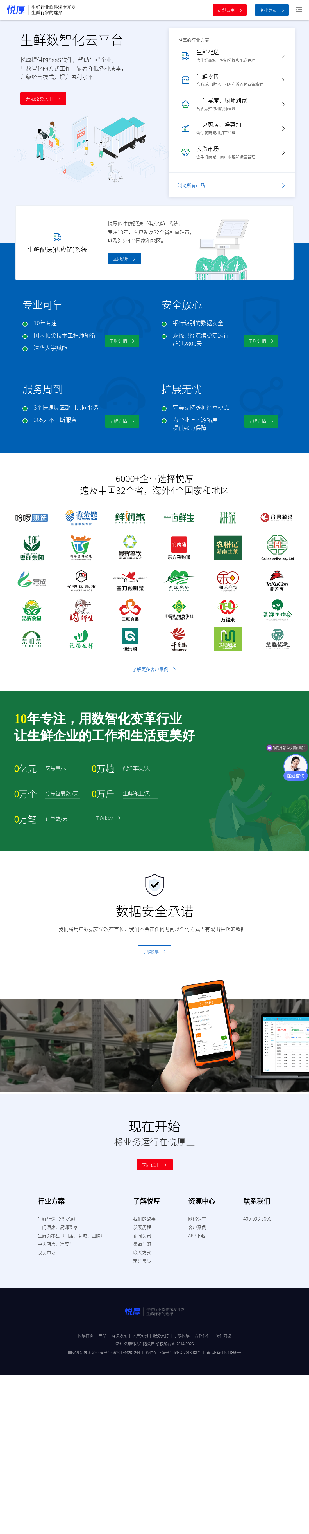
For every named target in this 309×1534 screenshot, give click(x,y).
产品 (105, 1335)
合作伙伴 (205, 1335)
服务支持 (163, 1335)
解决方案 (122, 1335)
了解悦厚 (184, 1335)
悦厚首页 (88, 1335)
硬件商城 (223, 1335)
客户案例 (142, 1335)
